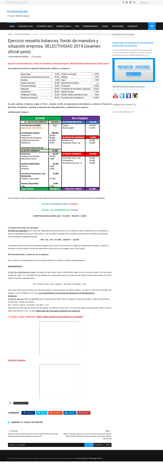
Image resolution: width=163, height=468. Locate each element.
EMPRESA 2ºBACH (64, 26)
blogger (83, 451)
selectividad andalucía (22, 34)
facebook (93, 451)
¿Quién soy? (133, 26)
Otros (105, 26)
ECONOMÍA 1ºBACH (45, 26)
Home (12, 26)
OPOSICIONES (118, 26)
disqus (102, 451)
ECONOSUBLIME (18, 11)
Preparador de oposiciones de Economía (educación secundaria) (133, 44)
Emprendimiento (91, 26)
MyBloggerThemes (96, 465)
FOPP (77, 26)
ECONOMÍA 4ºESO (26, 26)
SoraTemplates (82, 465)
